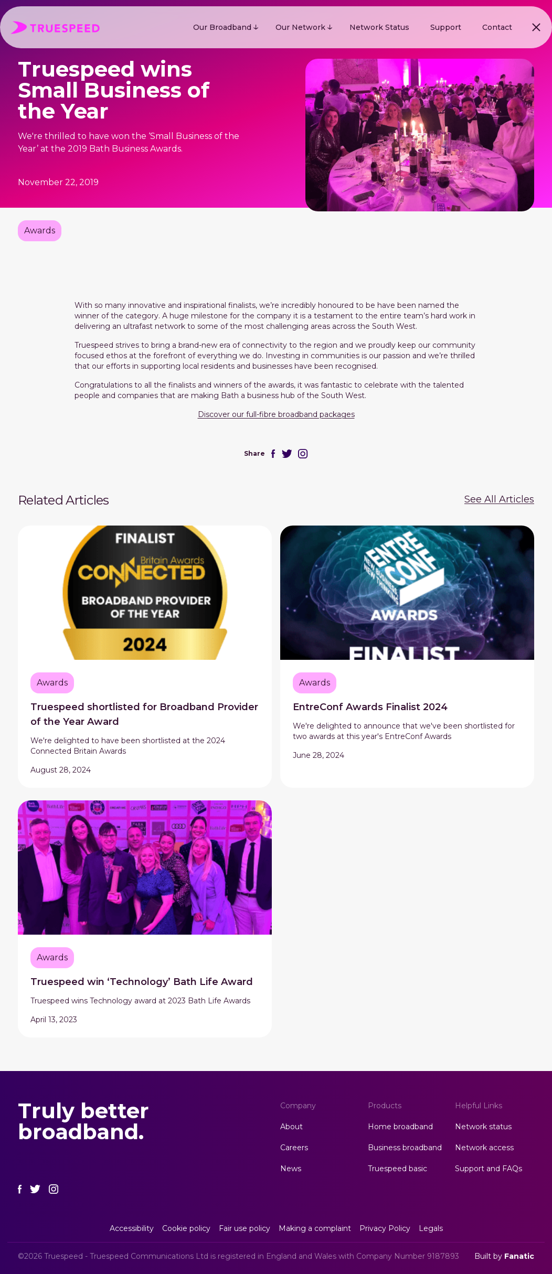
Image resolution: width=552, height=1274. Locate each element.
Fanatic (519, 1256)
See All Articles (499, 499)
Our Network (300, 27)
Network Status (379, 27)
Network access (484, 1147)
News (290, 1168)
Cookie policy (186, 1228)
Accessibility (132, 1228)
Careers (294, 1147)
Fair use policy (244, 1228)
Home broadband (400, 1126)
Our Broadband (222, 27)
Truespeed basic (397, 1168)
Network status (483, 1126)
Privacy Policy (384, 1228)
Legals (431, 1228)
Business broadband (405, 1147)
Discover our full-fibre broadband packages (276, 414)
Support (445, 27)
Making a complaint (315, 1228)
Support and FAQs (488, 1168)
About (291, 1126)
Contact (497, 27)
